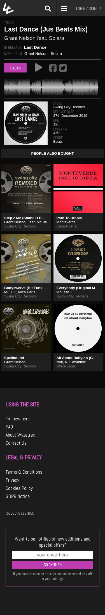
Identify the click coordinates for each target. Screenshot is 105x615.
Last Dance (35, 47)
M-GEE (10, 292)
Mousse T (64, 292)
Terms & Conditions (24, 472)
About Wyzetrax (20, 435)
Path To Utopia (69, 218)
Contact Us (16, 443)
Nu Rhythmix (75, 362)
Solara (56, 53)
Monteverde (66, 222)
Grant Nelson (35, 53)
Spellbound (14, 358)
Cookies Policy (19, 488)
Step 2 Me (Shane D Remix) (27, 218)
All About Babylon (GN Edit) (80, 358)
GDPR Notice (18, 496)
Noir (59, 362)
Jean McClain (39, 222)
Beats (57, 141)
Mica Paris (26, 292)
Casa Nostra (66, 226)
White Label (66, 366)
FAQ (9, 426)
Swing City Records (69, 107)
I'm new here (18, 418)
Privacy (12, 480)
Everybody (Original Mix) (77, 288)
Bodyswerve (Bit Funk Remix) (30, 288)
